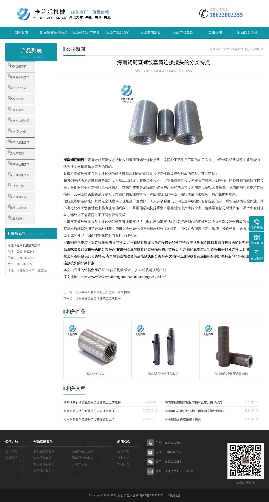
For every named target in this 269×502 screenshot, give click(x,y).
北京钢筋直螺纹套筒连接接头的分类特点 (158, 242)
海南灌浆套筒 (25, 144)
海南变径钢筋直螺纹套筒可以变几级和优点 (193, 402)
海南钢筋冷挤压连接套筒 (231, 373)
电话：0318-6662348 (169, 452)
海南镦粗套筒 (25, 220)
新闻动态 (123, 441)
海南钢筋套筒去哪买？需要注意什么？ (89, 419)
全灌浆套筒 (23, 169)
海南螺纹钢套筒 (26, 182)
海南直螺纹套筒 (26, 80)
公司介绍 (215, 33)
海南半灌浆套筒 (26, 156)
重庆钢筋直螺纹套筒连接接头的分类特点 (221, 242)
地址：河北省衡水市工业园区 (175, 471)
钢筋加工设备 (25, 232)
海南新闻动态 (150, 33)
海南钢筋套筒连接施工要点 (183, 419)
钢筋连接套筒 (25, 67)
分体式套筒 (23, 207)
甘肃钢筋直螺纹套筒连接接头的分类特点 (147, 249)
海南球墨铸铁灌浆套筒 (163, 373)
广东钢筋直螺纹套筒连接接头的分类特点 (211, 249)
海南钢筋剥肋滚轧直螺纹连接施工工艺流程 (92, 402)
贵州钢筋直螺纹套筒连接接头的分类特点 (137, 256)
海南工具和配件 (118, 33)
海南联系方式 (247, 33)
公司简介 (11, 451)
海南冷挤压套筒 (26, 131)
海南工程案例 (183, 33)
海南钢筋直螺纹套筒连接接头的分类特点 (163, 62)
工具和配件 (23, 245)
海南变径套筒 (25, 93)
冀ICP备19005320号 (152, 495)
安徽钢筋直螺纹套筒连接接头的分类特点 (94, 242)
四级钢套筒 (23, 105)
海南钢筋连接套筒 (54, 33)
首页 (226, 49)
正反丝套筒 (23, 118)
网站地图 (174, 495)
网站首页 (21, 33)
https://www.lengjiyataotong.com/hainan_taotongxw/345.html (123, 277)
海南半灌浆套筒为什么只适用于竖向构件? (103, 292)
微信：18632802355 (168, 461)
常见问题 (123, 464)
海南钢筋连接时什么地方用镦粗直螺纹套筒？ (195, 411)
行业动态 (123, 457)
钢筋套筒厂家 (94, 270)
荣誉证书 (11, 457)
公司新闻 (258, 49)
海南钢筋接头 (95, 373)
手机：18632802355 (168, 442)
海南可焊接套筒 (26, 194)
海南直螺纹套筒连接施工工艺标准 (98, 298)
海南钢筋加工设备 (86, 33)
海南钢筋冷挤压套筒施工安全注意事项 (89, 411)
